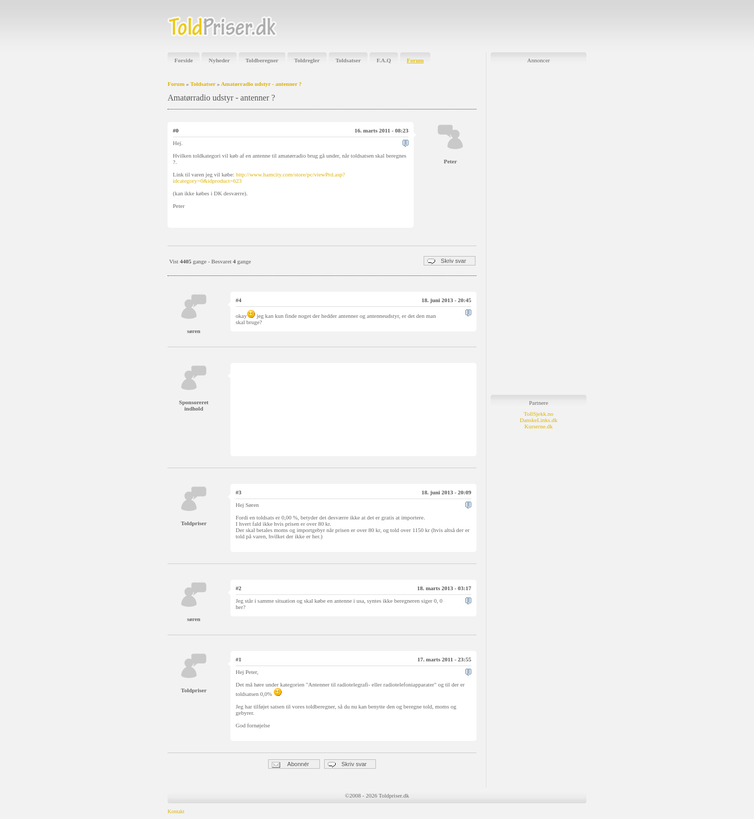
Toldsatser (348, 60)
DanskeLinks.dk (539, 420)
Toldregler (307, 60)
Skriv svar (446, 261)
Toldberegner (262, 60)
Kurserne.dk (538, 426)
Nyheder (218, 60)
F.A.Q (383, 60)
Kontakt (176, 811)
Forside (183, 60)
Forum (415, 60)
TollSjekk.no (538, 414)
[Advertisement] (463, 26)
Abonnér (290, 764)
